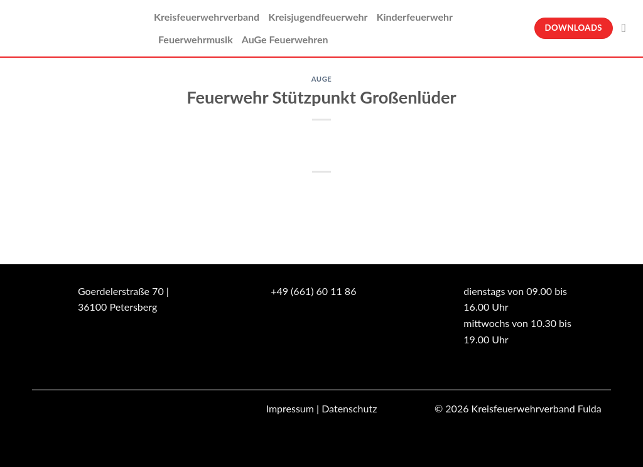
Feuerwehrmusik (195, 39)
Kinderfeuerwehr (414, 17)
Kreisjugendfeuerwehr (317, 17)
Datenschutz (349, 408)
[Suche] (628, 27)
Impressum (290, 408)
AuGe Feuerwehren (285, 39)
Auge (321, 79)
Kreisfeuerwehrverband (206, 17)
